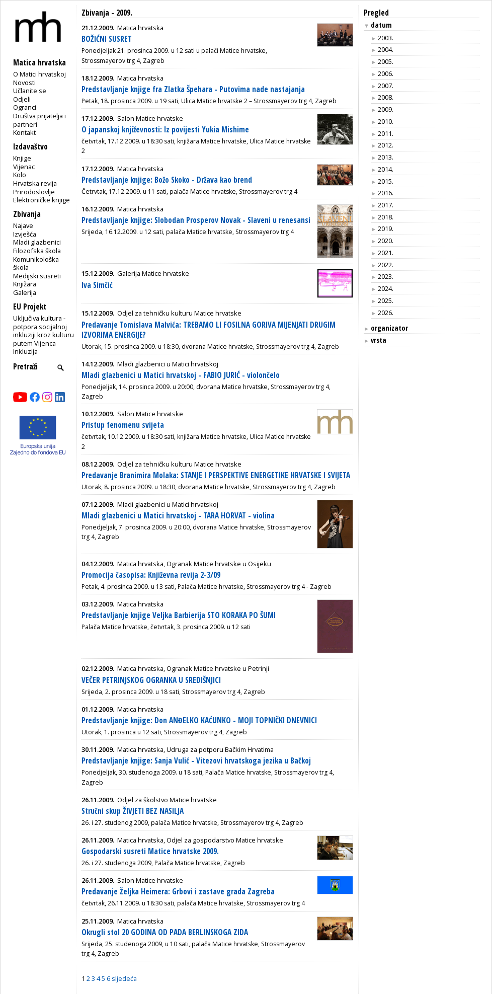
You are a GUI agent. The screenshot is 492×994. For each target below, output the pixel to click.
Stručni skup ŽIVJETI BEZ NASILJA (132, 811)
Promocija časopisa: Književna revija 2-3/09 (150, 575)
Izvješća (24, 234)
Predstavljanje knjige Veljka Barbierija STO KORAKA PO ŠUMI (178, 615)
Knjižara (24, 283)
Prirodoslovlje (34, 191)
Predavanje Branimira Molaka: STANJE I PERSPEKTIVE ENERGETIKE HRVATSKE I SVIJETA (215, 475)
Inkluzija (25, 351)
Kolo (19, 174)
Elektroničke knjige (41, 199)
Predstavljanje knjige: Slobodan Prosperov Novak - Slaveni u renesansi (195, 220)
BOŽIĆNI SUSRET (106, 39)
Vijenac (24, 166)
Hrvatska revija (35, 183)
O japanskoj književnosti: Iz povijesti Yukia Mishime (165, 129)
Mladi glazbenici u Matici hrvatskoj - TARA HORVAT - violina (178, 515)
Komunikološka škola (36, 263)
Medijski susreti (37, 275)
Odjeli (22, 99)
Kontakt (24, 132)
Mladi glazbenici (37, 242)
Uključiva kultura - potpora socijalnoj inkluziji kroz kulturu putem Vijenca (43, 331)
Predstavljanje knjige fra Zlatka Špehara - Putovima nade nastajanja (193, 89)
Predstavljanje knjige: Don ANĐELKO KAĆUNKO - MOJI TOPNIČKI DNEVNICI (199, 720)
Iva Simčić (97, 285)
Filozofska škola (37, 250)
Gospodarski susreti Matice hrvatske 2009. (150, 851)
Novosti (24, 82)
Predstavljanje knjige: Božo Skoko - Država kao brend (166, 180)
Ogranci (24, 107)
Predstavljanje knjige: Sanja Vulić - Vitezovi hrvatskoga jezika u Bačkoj (196, 760)
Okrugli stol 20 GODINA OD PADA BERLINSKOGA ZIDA (164, 932)
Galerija (24, 292)
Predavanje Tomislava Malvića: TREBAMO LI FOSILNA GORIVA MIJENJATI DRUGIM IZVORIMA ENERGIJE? (208, 330)
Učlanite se (29, 90)
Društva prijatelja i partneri (39, 120)
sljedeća (124, 978)
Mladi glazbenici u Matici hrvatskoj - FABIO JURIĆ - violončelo (180, 375)
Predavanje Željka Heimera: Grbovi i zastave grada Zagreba (178, 891)
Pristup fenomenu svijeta (122, 425)
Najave (23, 225)
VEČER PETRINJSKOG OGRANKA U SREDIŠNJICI (151, 680)
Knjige (22, 158)
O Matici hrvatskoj (39, 74)
